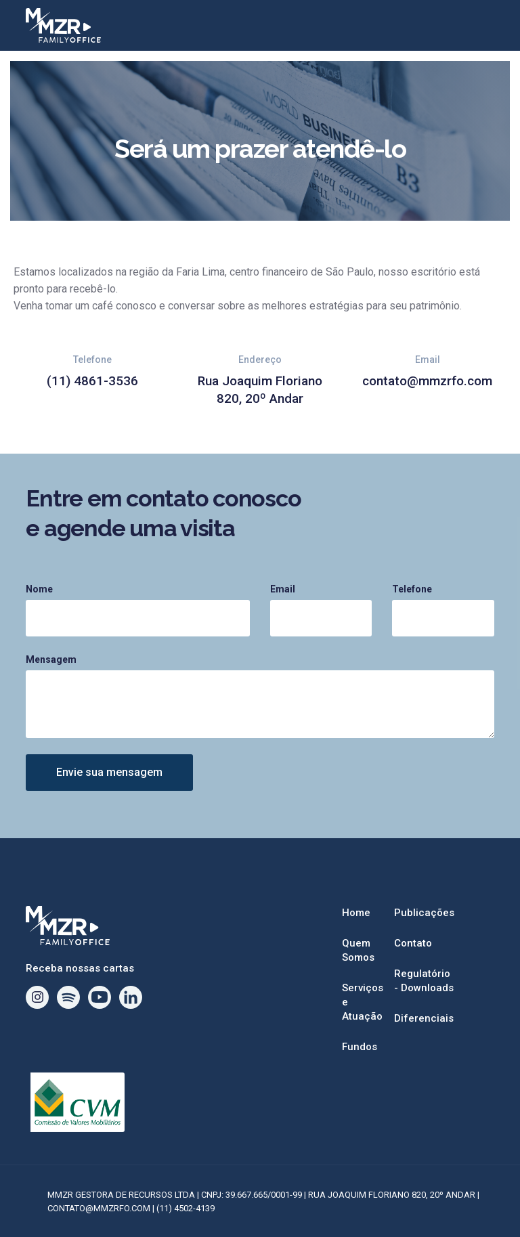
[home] (240, 25)
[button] (475, 25)
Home (356, 913)
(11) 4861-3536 (92, 381)
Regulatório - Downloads (424, 981)
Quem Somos (358, 950)
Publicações (424, 913)
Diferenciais (424, 1018)
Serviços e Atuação (362, 1002)
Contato (413, 943)
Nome (39, 589)
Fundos (359, 1047)
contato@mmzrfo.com (427, 381)
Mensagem (51, 659)
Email (282, 589)
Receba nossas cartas (80, 968)
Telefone (412, 589)
